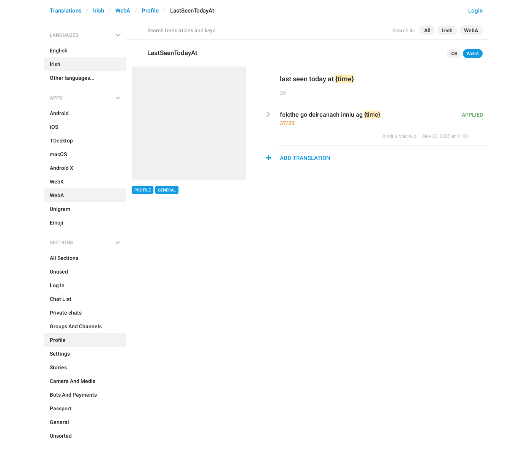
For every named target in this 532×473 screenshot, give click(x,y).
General (167, 190)
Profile (150, 10)
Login (475, 10)
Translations (66, 10)
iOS (453, 53)
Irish (98, 10)
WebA (122, 10)
